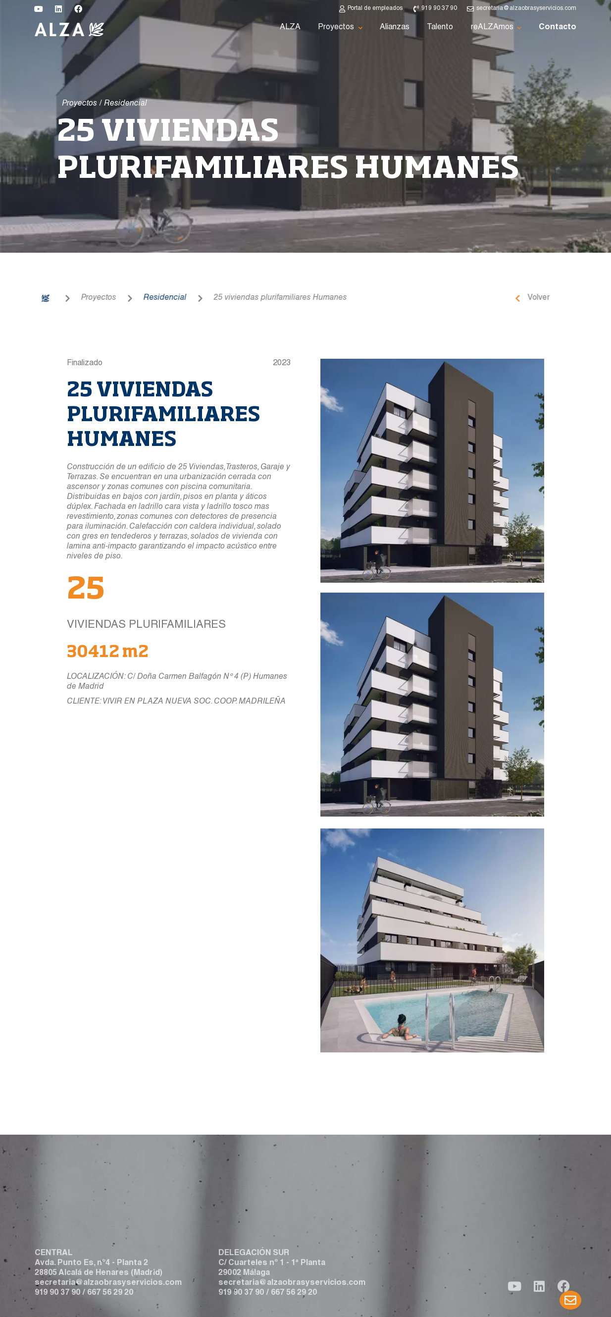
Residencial (124, 298)
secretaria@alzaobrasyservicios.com (108, 1307)
